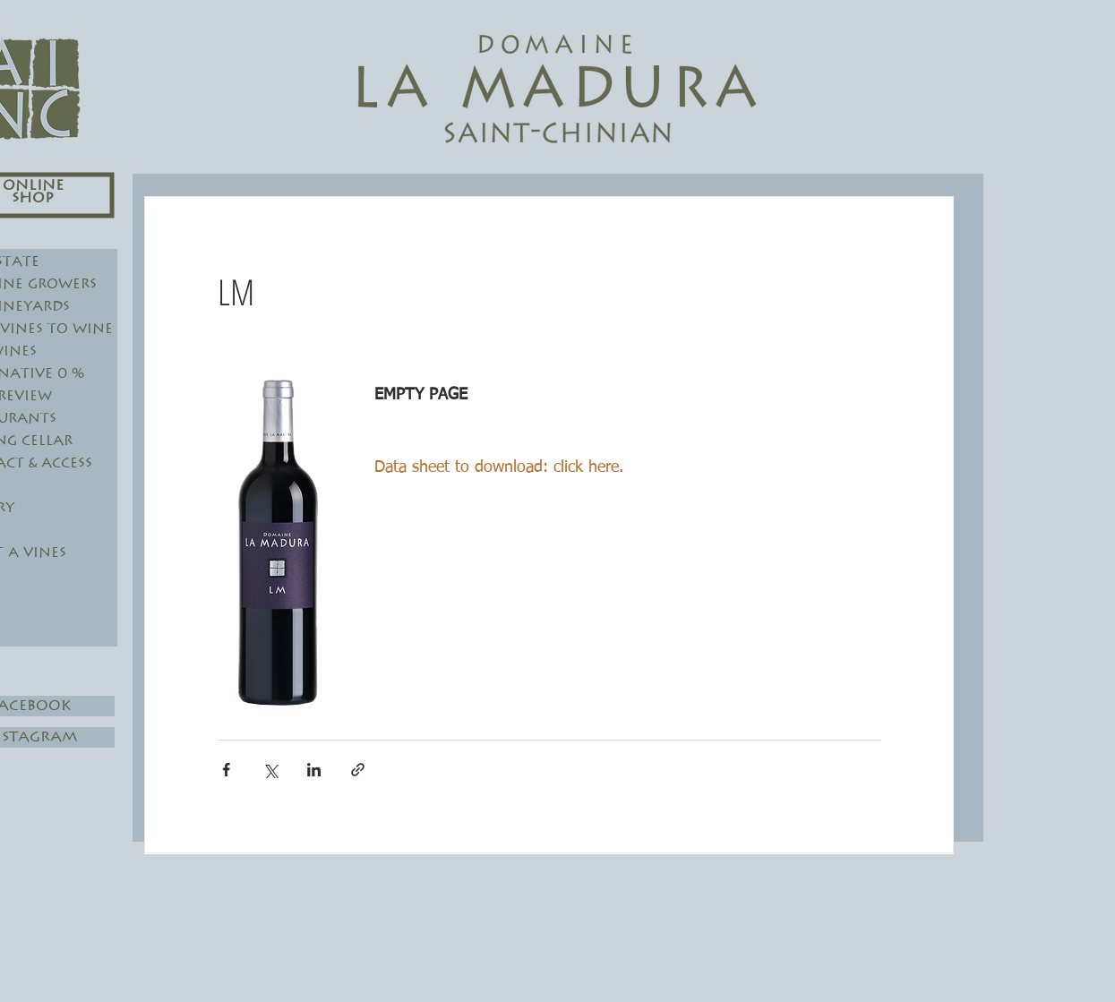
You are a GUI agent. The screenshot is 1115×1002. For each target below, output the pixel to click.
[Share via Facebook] (226, 769)
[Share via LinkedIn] (313, 769)
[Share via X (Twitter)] (270, 769)
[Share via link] (357, 769)
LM (236, 291)
